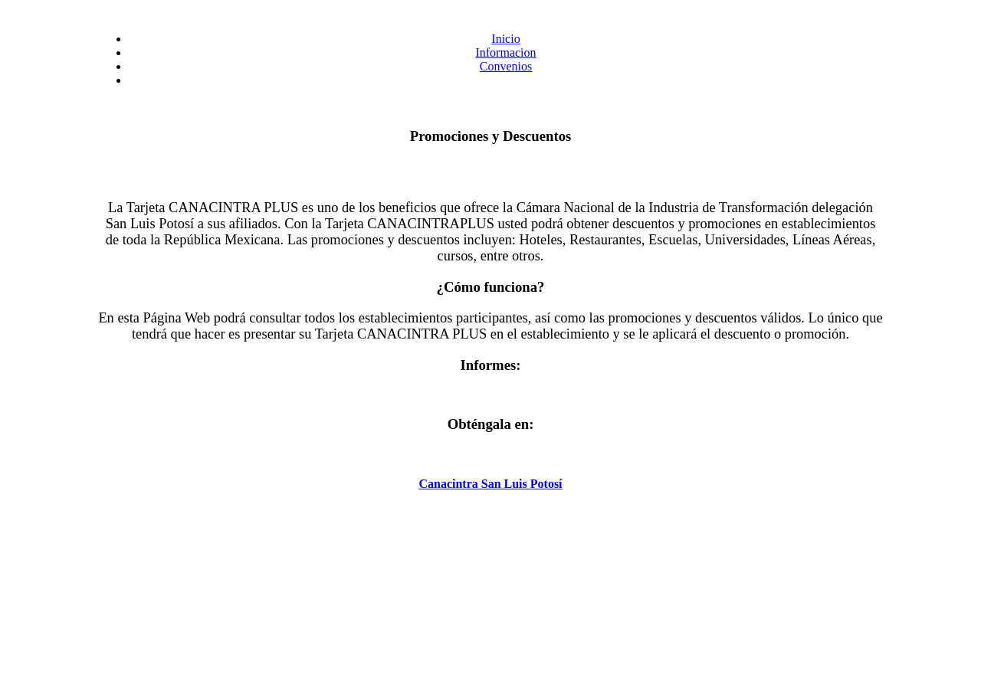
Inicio (505, 38)
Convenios (506, 66)
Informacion (505, 52)
